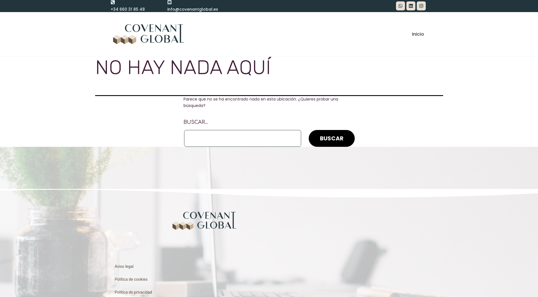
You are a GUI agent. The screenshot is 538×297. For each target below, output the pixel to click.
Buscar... (196, 122)
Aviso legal (124, 266)
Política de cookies (131, 279)
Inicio (418, 34)
